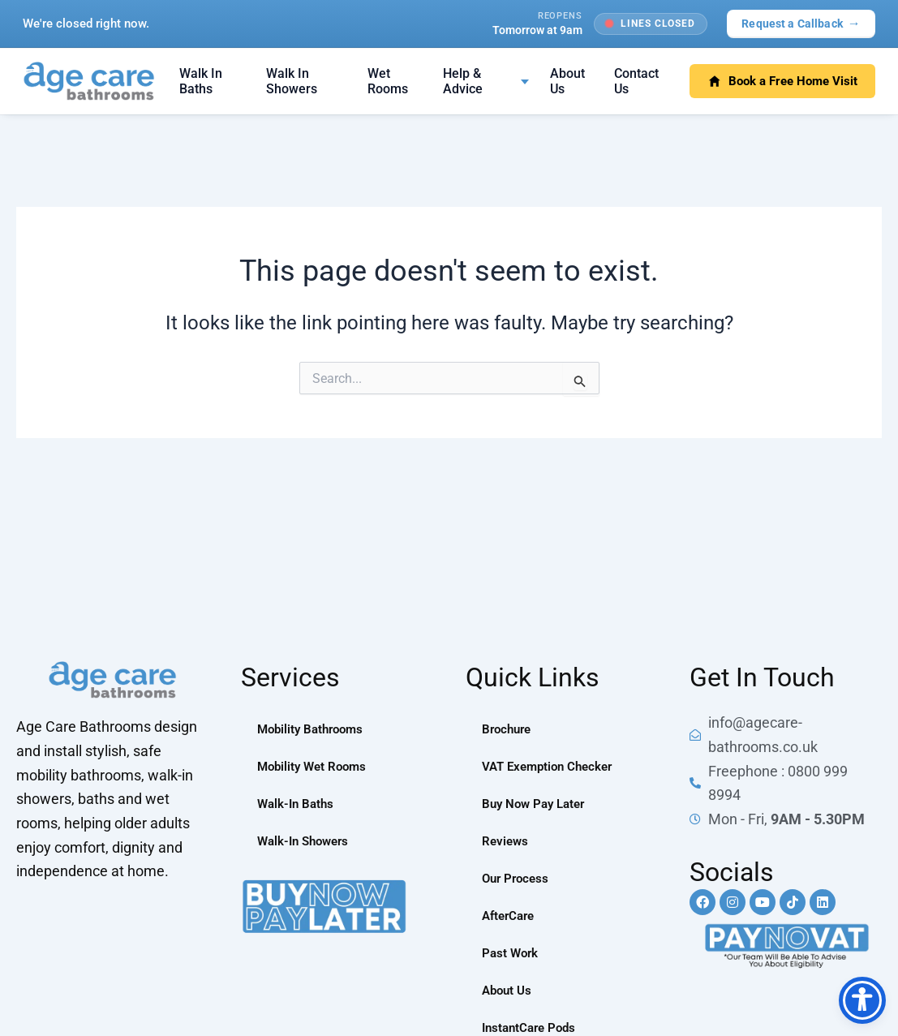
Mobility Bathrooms (314, 729)
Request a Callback (801, 23)
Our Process (517, 878)
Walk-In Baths (297, 803)
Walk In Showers (291, 81)
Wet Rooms (387, 81)
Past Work (511, 953)
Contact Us (636, 81)
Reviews (506, 841)
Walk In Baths (200, 81)
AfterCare (510, 915)
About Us (567, 81)
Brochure (508, 729)
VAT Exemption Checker (551, 766)
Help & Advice (463, 81)
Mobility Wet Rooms (315, 766)
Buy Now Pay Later (537, 803)
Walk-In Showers (306, 841)
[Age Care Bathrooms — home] (89, 81)
